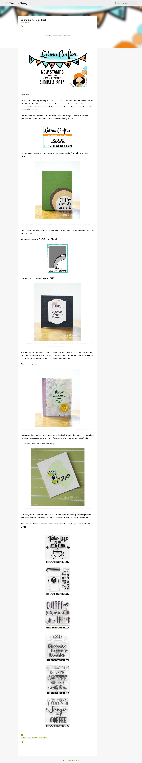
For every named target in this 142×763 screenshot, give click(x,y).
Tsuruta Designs (20, 3)
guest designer (32, 737)
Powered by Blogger (71, 760)
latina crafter (43, 737)
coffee (24, 737)
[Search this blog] (127, 3)
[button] (22, 26)
